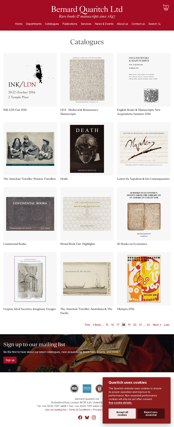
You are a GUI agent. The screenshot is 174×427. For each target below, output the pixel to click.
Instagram (94, 417)
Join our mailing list (55, 409)
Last (166, 324)
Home (18, 23)
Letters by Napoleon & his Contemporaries (143, 178)
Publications (69, 23)
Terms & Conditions (79, 409)
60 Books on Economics (132, 244)
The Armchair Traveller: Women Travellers (29, 178)
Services (86, 23)
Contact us (138, 23)
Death (64, 178)
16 (112, 324)
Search (152, 23)
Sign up (10, 360)
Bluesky (87, 417)
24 (148, 324)
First (87, 324)
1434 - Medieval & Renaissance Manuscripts (79, 112)
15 (107, 324)
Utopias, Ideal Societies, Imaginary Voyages (29, 309)
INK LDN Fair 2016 (15, 109)
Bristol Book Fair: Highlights (77, 244)
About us (122, 23)
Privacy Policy (101, 409)
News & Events (104, 23)
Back (98, 324)
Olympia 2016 (125, 309)
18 (123, 324)
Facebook (80, 417)
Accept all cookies (122, 413)
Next (156, 324)
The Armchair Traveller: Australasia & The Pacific (86, 311)
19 (129, 324)
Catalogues (52, 23)
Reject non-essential (151, 413)
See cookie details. (120, 402)
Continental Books (14, 244)
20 (134, 324)
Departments (34, 23)
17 (118, 324)
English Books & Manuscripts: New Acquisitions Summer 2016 (139, 112)
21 (140, 324)
